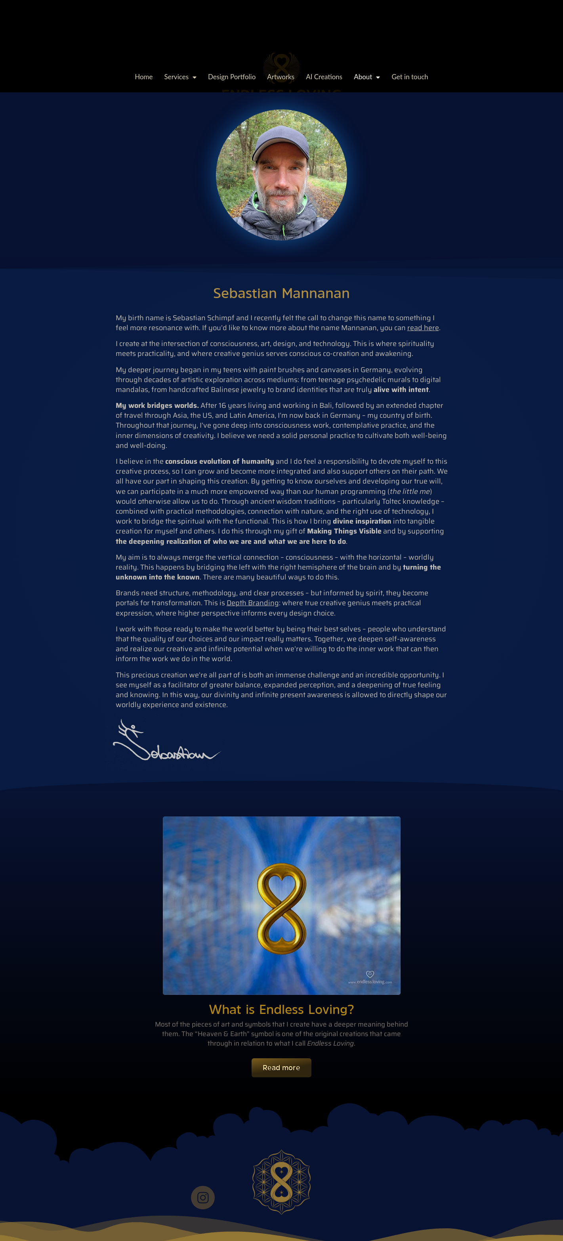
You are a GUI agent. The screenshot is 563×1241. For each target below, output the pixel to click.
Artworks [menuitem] (280, 77)
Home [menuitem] (144, 77)
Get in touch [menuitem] (409, 77)
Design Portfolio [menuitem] (232, 77)
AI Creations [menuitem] (324, 77)
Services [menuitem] (180, 77)
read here (423, 327)
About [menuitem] (367, 77)
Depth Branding (253, 602)
